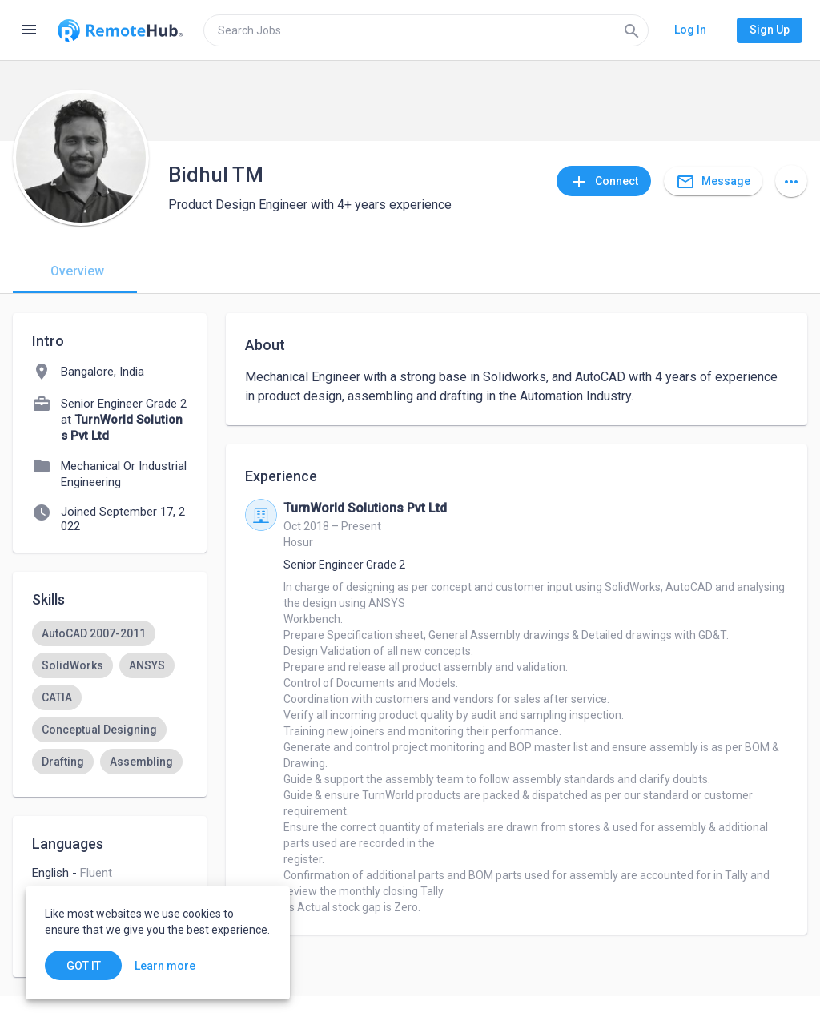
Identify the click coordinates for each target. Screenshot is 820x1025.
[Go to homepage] (120, 30)
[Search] (632, 30)
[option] (93, 633)
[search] (426, 30)
